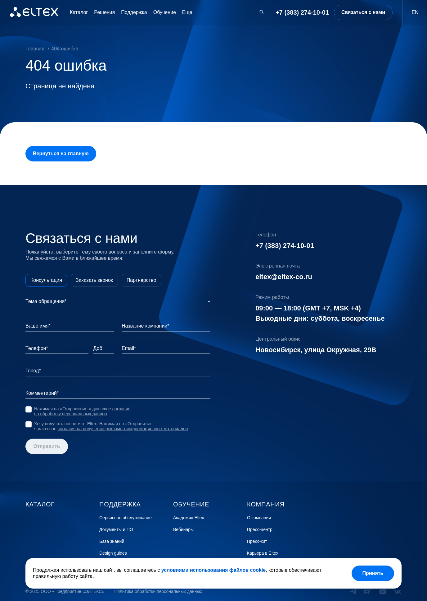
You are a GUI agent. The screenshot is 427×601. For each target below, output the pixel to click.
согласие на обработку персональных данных (82, 411)
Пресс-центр (259, 529)
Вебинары (183, 529)
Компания (266, 504)
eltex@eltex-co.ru (283, 277)
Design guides (113, 553)
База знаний (111, 541)
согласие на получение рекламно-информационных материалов (123, 428)
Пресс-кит (257, 541)
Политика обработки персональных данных (158, 591)
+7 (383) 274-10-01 (302, 12)
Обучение (164, 12)
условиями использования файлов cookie (213, 570)
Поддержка (134, 12)
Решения (104, 12)
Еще (187, 12)
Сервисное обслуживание (125, 517)
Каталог (79, 12)
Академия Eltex (188, 517)
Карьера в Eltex (262, 553)
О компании (259, 517)
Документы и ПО (116, 529)
